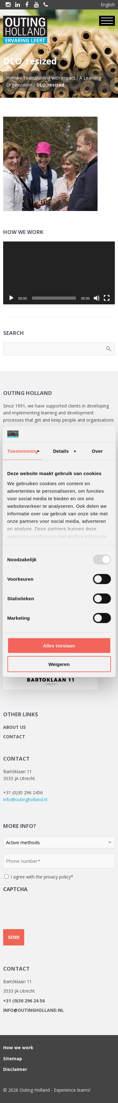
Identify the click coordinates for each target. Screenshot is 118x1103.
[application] (59, 272)
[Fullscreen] (107, 298)
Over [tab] (97, 451)
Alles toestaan (59, 645)
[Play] (11, 298)
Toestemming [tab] (22, 451)
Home (12, 78)
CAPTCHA (15, 889)
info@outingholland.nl (25, 799)
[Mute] (96, 298)
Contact (14, 737)
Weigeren (59, 664)
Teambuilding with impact (49, 78)
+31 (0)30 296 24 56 (24, 1001)
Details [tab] (61, 451)
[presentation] (51, 908)
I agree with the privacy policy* (42, 877)
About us (14, 727)
